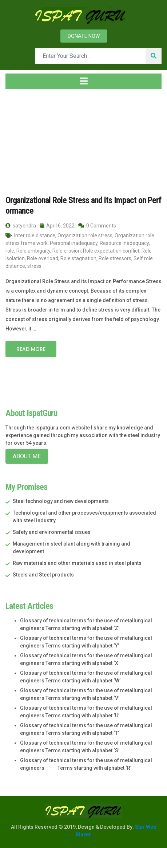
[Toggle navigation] (83, 81)
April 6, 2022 (57, 226)
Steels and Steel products (43, 575)
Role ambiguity (33, 251)
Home (16, 138)
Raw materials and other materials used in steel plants (77, 563)
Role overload (42, 258)
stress (34, 266)
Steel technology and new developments (61, 501)
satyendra (20, 226)
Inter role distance (34, 235)
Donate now (84, 36)
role (9, 251)
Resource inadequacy (124, 243)
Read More (30, 349)
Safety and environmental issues (52, 532)
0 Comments (97, 226)
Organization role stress (84, 235)
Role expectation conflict (111, 251)
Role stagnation (78, 258)
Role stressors (115, 258)
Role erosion (66, 251)
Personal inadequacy (74, 243)
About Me (27, 456)
